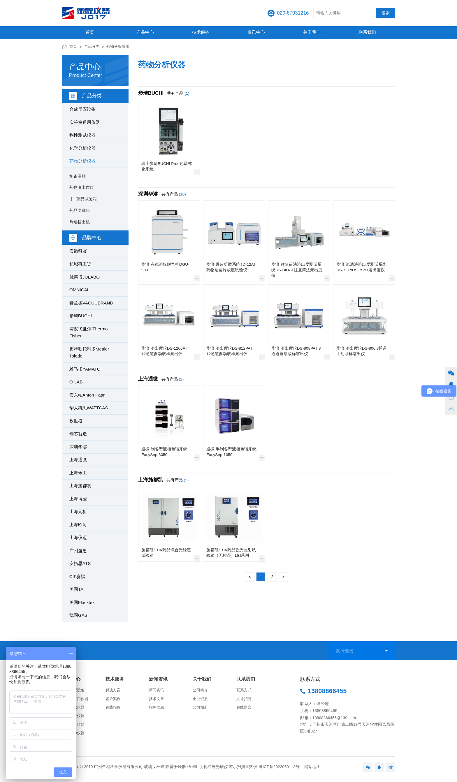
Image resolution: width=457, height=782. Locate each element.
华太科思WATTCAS (88, 407)
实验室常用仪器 (76, 700)
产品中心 (145, 32)
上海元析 (78, 511)
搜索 (386, 13)
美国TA (76, 589)
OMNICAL (79, 289)
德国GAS (78, 615)
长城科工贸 (80, 263)
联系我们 (367, 32)
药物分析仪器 (120, 47)
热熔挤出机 (79, 222)
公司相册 (201, 709)
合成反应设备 (82, 109)
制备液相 (77, 176)
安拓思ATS (80, 563)
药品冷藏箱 (79, 210)
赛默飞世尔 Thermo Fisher (88, 332)
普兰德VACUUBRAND (91, 302)
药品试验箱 (86, 199)
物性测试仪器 (82, 135)
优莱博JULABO (84, 276)
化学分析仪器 (82, 148)
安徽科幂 (78, 251)
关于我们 (312, 32)
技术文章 (157, 700)
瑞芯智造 (78, 433)
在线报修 (114, 709)
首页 (89, 32)
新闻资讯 (159, 679)
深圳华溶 (78, 446)
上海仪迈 (78, 537)
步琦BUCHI (80, 315)
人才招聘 (244, 700)
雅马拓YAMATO (85, 369)
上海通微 (78, 459)
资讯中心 (256, 32)
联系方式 (244, 691)
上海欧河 (78, 524)
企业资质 (201, 700)
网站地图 (312, 771)
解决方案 (114, 691)
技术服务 (201, 32)
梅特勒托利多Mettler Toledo (89, 352)
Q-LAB (76, 381)
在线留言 (244, 709)
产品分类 (93, 47)
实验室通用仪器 (84, 122)
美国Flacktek (82, 602)
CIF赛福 (77, 576)
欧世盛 (75, 420)
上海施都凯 (80, 485)
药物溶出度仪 (81, 187)
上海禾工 (78, 472)
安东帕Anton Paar (87, 394)
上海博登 (78, 498)
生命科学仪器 (74, 736)
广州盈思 (78, 550)
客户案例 (114, 700)
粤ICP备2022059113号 (279, 771)
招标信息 (157, 709)
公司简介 (201, 691)
